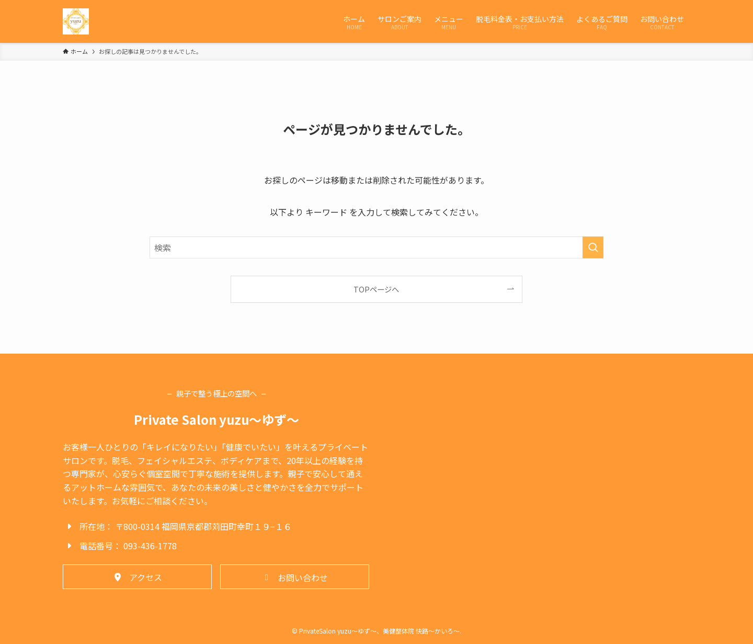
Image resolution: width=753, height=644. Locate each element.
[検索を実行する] (593, 247)
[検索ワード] (376, 247)
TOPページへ (376, 289)
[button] (137, 576)
